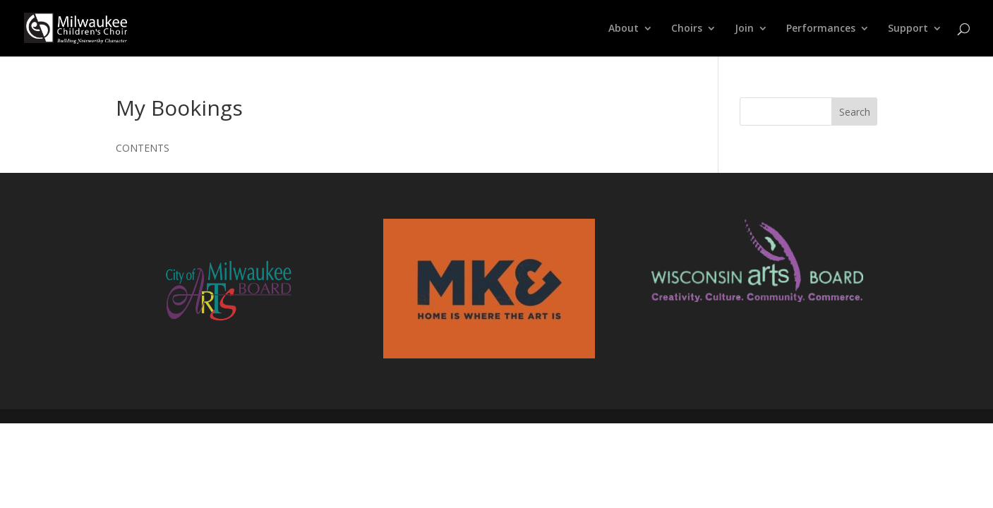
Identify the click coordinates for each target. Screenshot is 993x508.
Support (908, 29)
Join (744, 29)
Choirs (686, 29)
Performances (820, 29)
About (623, 29)
